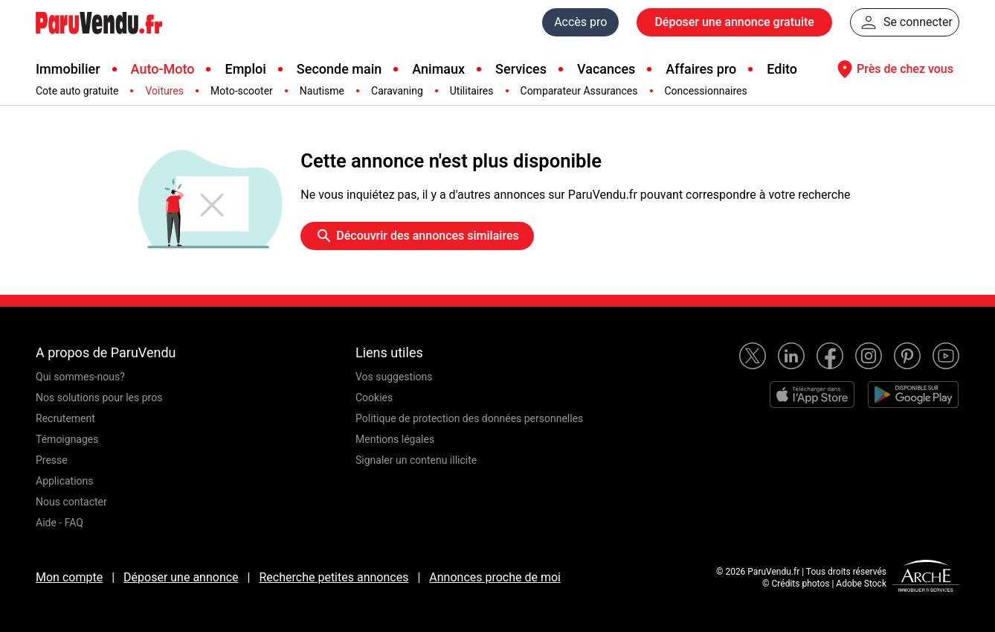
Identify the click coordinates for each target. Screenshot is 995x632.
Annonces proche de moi (495, 577)
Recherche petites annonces (333, 577)
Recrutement (65, 418)
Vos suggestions (394, 377)
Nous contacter (71, 502)
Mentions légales (394, 439)
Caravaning (397, 91)
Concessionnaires (706, 91)
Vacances (606, 69)
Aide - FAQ (59, 523)
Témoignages (67, 439)
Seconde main (339, 69)
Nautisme (322, 91)
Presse (52, 460)
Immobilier (68, 69)
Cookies (374, 397)
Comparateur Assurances (579, 91)
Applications (65, 481)
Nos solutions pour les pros (99, 397)
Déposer (734, 22)
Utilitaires (472, 91)
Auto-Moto (163, 69)
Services (521, 69)
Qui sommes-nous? (80, 377)
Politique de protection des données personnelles (469, 418)
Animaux (438, 69)
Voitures (164, 91)
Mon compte (69, 577)
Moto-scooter (241, 91)
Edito (782, 69)
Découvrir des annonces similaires (416, 236)
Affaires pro (701, 69)
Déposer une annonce (181, 577)
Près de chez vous (893, 69)
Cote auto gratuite (77, 91)
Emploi (245, 69)
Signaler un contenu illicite (416, 460)
